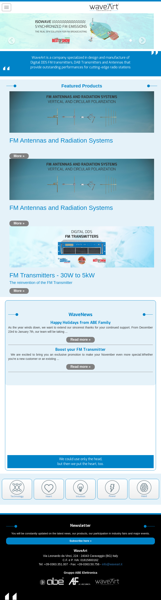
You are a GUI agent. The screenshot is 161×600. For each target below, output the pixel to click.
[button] (11, 31)
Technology (17, 489)
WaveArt (80, 550)
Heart (49, 489)
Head (144, 489)
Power (112, 489)
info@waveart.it (112, 564)
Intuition (80, 489)
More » (19, 156)
